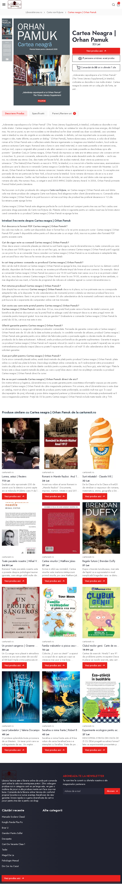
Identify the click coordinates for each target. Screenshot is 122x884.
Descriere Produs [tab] (14, 113)
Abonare (112, 791)
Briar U (5, 828)
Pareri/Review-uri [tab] (64, 113)
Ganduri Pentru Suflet (12, 833)
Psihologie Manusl (10, 861)
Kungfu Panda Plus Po (12, 822)
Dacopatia (7, 839)
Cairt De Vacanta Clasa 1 (14, 844)
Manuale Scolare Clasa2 (14, 817)
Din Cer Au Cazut (10, 866)
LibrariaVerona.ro (33, 12)
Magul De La (8, 855)
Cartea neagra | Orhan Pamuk (82, 12)
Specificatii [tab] (38, 113)
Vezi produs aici (96, 51)
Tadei (4, 850)
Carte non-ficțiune (54, 12)
